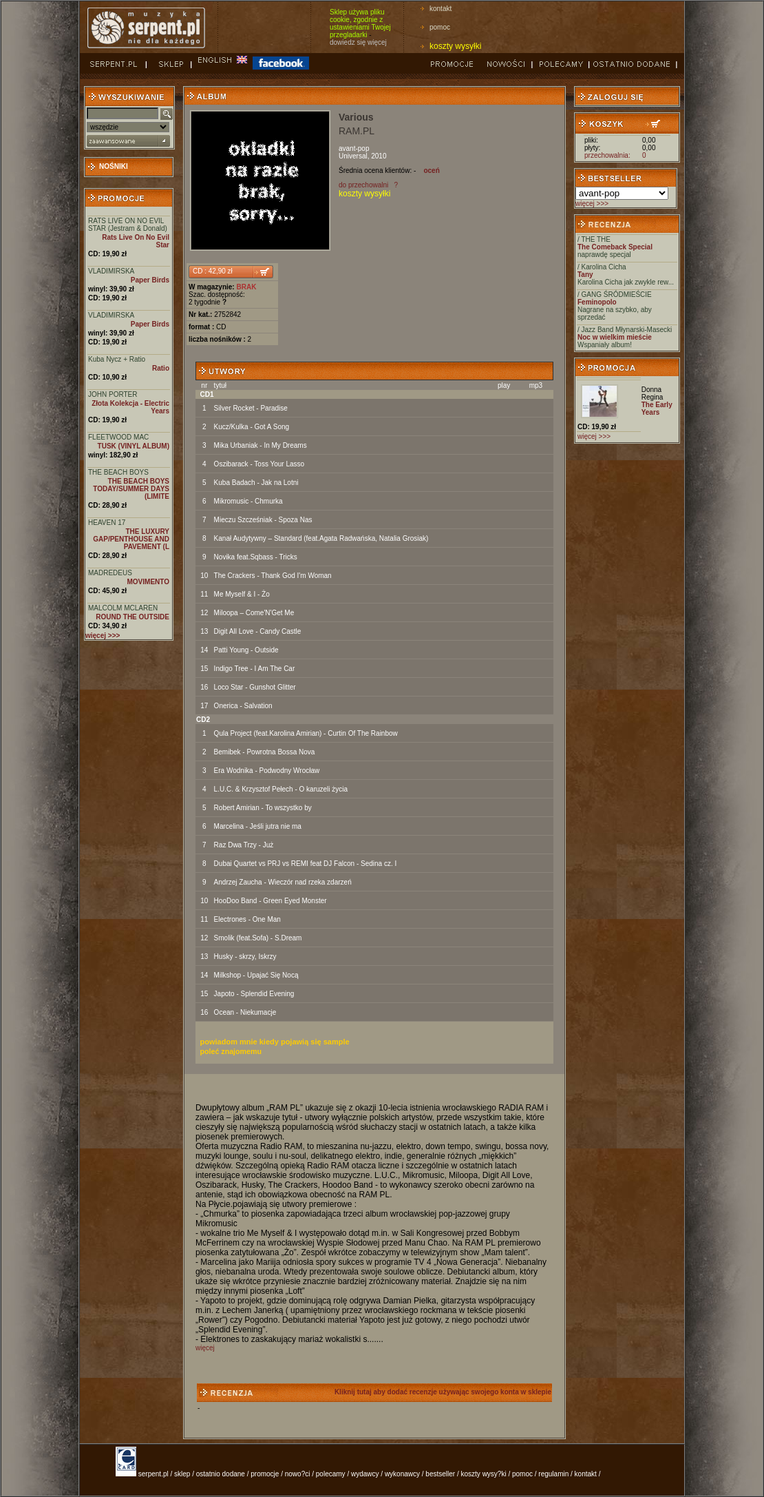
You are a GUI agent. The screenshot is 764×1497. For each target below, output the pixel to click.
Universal (353, 156)
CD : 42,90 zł (213, 271)
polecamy (331, 1474)
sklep (182, 1474)
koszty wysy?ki (484, 1474)
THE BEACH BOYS (118, 472)
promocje (265, 1474)
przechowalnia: (607, 155)
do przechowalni (363, 185)
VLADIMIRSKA (111, 271)
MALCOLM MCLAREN (123, 608)
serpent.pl (153, 1474)
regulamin (553, 1474)
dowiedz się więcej (358, 42)
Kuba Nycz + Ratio (116, 359)
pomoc (439, 27)
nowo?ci (297, 1474)
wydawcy (365, 1474)
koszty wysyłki (455, 46)
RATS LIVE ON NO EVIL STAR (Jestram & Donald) (127, 224)
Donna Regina (652, 393)
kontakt (440, 8)
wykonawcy (402, 1474)
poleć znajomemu (231, 1051)
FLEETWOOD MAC (118, 437)
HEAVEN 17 (106, 522)
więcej (205, 1348)
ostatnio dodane (220, 1474)
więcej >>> (591, 203)
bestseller (440, 1474)
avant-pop (354, 148)
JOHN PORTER (113, 394)
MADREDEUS (110, 573)
